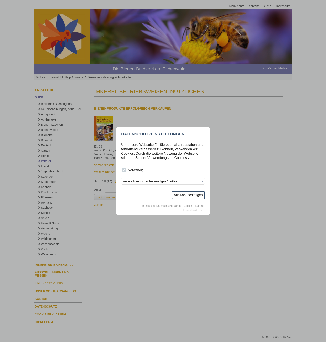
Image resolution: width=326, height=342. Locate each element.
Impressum (148, 206)
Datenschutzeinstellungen (153, 134)
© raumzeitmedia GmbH (193, 210)
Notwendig (132, 170)
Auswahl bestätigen (188, 195)
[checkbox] (124, 170)
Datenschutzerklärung (169, 206)
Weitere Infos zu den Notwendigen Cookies (150, 181)
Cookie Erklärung (194, 206)
